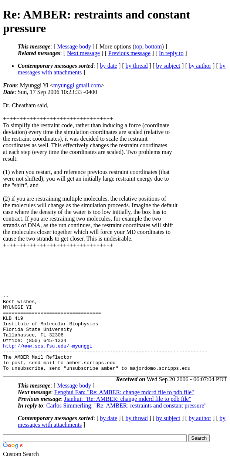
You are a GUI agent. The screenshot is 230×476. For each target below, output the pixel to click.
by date (108, 66)
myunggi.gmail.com (77, 85)
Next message (83, 53)
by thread (137, 66)
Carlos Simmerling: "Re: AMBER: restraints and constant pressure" (126, 421)
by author (200, 66)
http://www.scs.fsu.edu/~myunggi (47, 356)
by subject (168, 66)
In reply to (171, 53)
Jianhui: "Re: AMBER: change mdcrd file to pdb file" (127, 414)
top (138, 46)
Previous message (129, 53)
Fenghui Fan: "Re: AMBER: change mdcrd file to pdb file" (124, 408)
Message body (74, 46)
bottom (153, 46)
